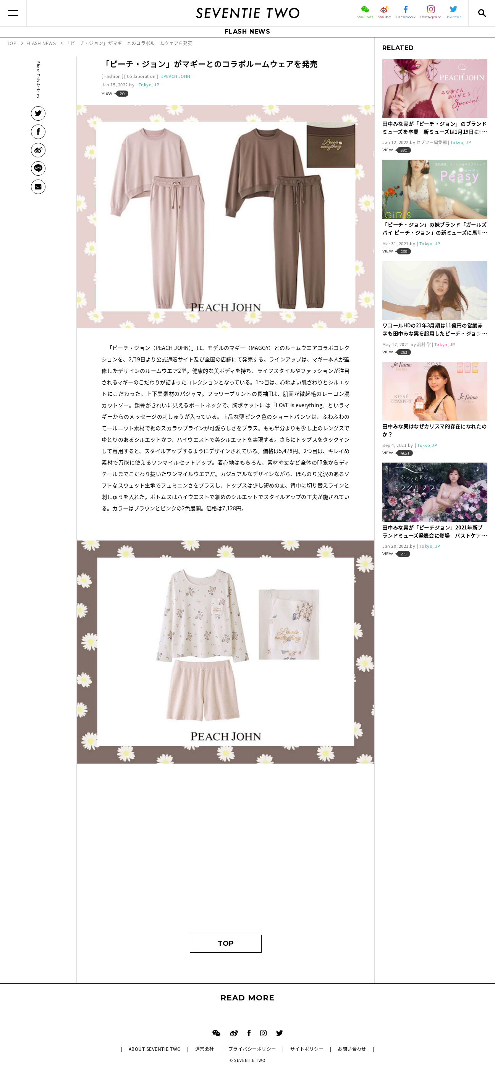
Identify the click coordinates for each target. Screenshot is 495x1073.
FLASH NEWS (247, 31)
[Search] (482, 13)
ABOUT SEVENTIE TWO (155, 1048)
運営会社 (204, 1048)
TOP (226, 943)
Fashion (112, 76)
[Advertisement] (225, 854)
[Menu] (13, 13)
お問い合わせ (352, 1048)
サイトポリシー (307, 1048)
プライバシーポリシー (252, 1048)
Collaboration (141, 76)
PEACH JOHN (176, 76)
